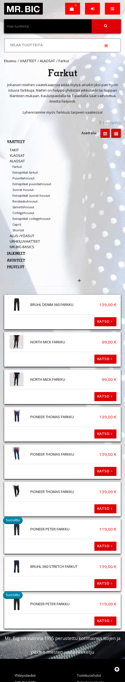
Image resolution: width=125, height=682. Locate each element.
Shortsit (18, 230)
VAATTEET (28, 60)
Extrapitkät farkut (25, 172)
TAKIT (14, 149)
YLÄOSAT (17, 155)
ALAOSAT (47, 60)
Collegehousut (23, 213)
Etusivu (10, 60)
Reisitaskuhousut (25, 201)
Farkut (17, 167)
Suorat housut (23, 190)
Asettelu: (89, 132)
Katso (105, 321)
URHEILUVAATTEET (25, 241)
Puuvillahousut (23, 178)
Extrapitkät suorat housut (31, 195)
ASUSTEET (16, 261)
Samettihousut (23, 207)
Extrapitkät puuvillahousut (31, 184)
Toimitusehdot (89, 675)
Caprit (16, 224)
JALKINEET (16, 254)
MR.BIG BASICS (22, 246)
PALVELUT (15, 267)
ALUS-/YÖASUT (22, 235)
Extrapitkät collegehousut (31, 219)
